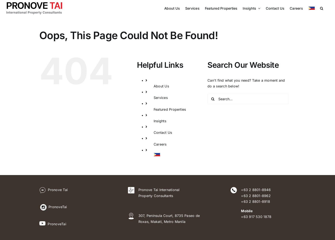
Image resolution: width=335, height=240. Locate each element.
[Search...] (248, 99)
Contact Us (163, 132)
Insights (160, 121)
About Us (161, 86)
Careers (160, 144)
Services (161, 98)
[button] (321, 8)
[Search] (212, 99)
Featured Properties (170, 109)
